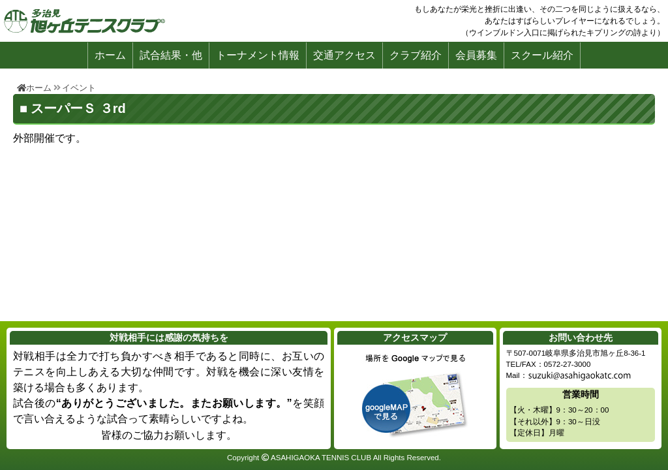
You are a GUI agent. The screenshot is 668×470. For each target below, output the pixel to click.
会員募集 (476, 55)
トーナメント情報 (257, 55)
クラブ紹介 (415, 55)
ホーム (110, 55)
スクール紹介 (542, 55)
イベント (79, 88)
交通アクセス (344, 55)
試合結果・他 (171, 55)
